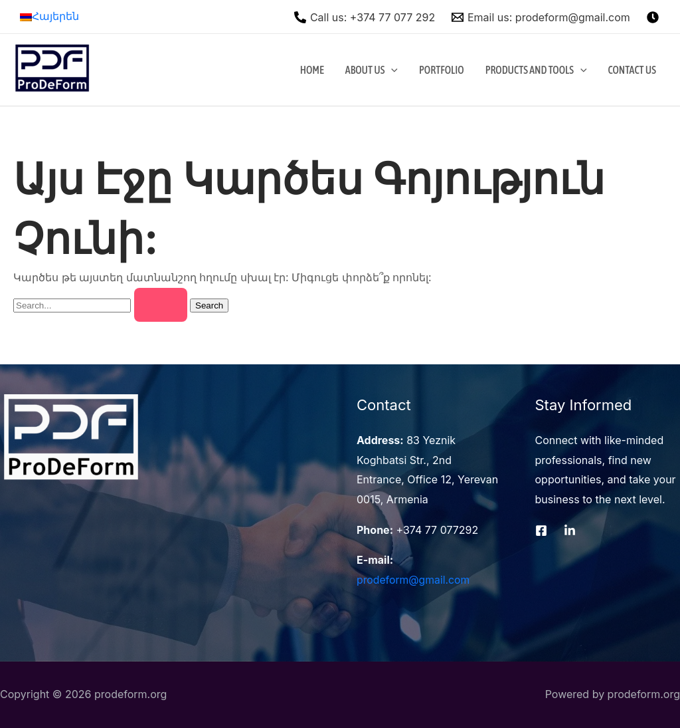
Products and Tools (536, 70)
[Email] (541, 17)
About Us (371, 70)
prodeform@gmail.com (414, 579)
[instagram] (654, 17)
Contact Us (632, 70)
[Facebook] (541, 531)
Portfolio (441, 70)
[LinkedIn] (570, 531)
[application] (391, 70)
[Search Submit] (160, 305)
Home (312, 70)
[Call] (365, 17)
